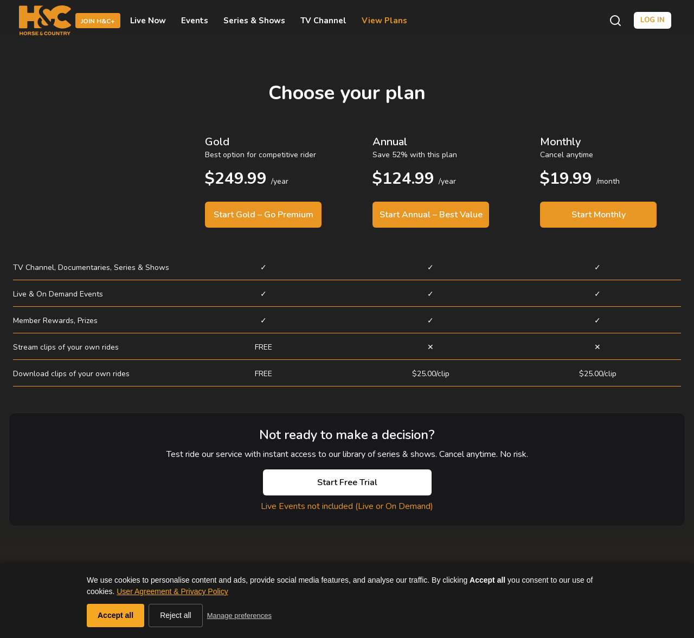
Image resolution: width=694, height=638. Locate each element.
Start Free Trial (347, 482)
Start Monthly (598, 215)
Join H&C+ (98, 21)
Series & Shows (254, 20)
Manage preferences (239, 615)
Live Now (148, 20)
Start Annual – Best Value (431, 215)
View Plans (384, 20)
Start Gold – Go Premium (263, 215)
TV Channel (323, 20)
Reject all (175, 615)
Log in (652, 20)
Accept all (115, 615)
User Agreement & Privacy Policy (172, 591)
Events (194, 20)
